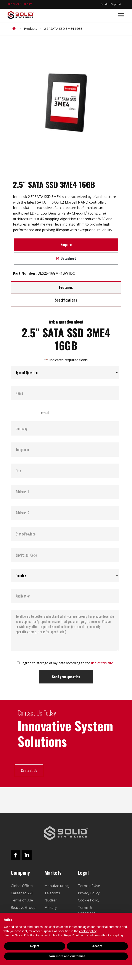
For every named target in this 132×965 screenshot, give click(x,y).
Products (30, 28)
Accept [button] (97, 946)
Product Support (111, 4)
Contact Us (29, 770)
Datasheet (66, 258)
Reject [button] (34, 946)
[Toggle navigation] (120, 15)
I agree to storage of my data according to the (67, 663)
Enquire (66, 244)
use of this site (102, 663)
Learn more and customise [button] (66, 956)
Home (15, 28)
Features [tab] (66, 287)
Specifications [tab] (66, 300)
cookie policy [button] (87, 931)
